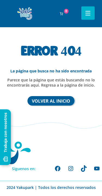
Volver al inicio (51, 101)
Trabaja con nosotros (5, 138)
